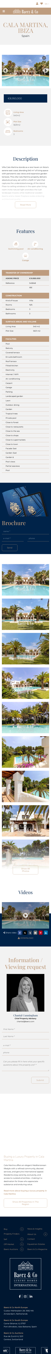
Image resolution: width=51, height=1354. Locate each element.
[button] (5, 70)
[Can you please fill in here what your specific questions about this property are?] (25, 1065)
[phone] (38, 538)
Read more (25, 205)
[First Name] (25, 1029)
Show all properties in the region (25, 1203)
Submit (40, 1080)
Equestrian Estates (36, 1244)
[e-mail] (13, 538)
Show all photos (25, 870)
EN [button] (46, 4)
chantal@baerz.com (25, 1021)
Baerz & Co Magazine (37, 1249)
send (9, 548)
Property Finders (11, 1234)
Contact (31, 1239)
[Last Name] (25, 1036)
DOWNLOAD (25, 938)
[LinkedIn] (31, 1296)
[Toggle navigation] (3, 11)
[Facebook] (20, 1296)
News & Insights (34, 1229)
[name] (25, 531)
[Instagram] (25, 1296)
